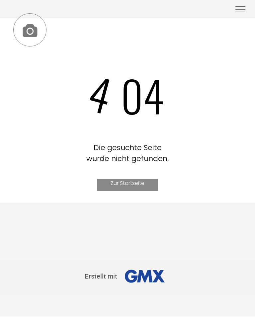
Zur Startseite (127, 183)
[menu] (240, 9)
